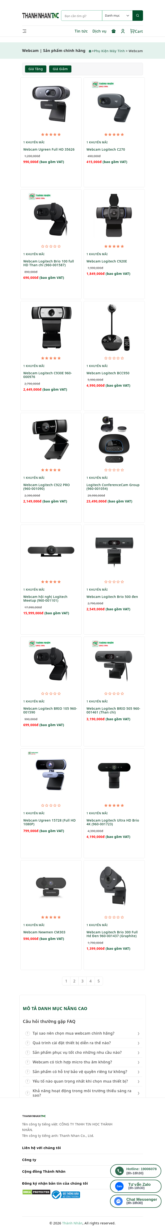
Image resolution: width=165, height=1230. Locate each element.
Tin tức (81, 31)
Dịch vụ (99, 31)
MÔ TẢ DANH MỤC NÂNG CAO (55, 1009)
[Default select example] (117, 16)
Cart (136, 31)
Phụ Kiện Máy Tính (109, 51)
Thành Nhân (72, 1223)
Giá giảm (60, 69)
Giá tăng (36, 69)
